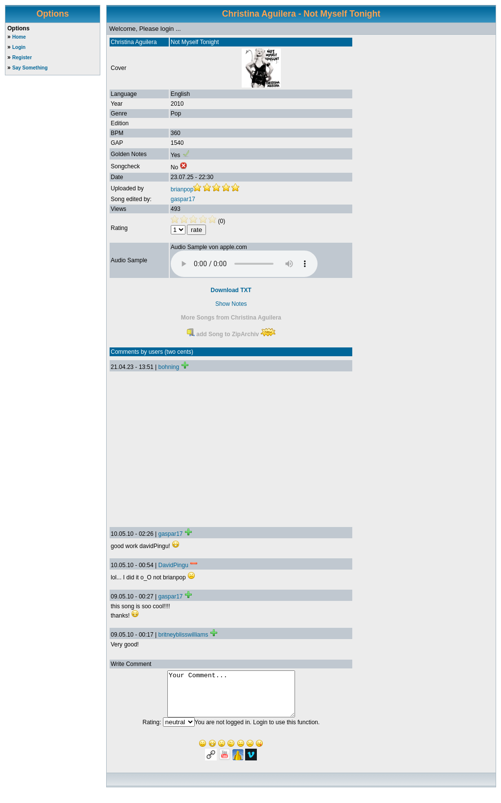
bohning (168, 367)
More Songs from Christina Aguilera (231, 317)
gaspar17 (183, 199)
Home (19, 37)
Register (22, 57)
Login (18, 47)
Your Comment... (231, 698)
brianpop (182, 189)
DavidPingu (173, 565)
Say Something (29, 67)
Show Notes (231, 303)
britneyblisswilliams (183, 634)
